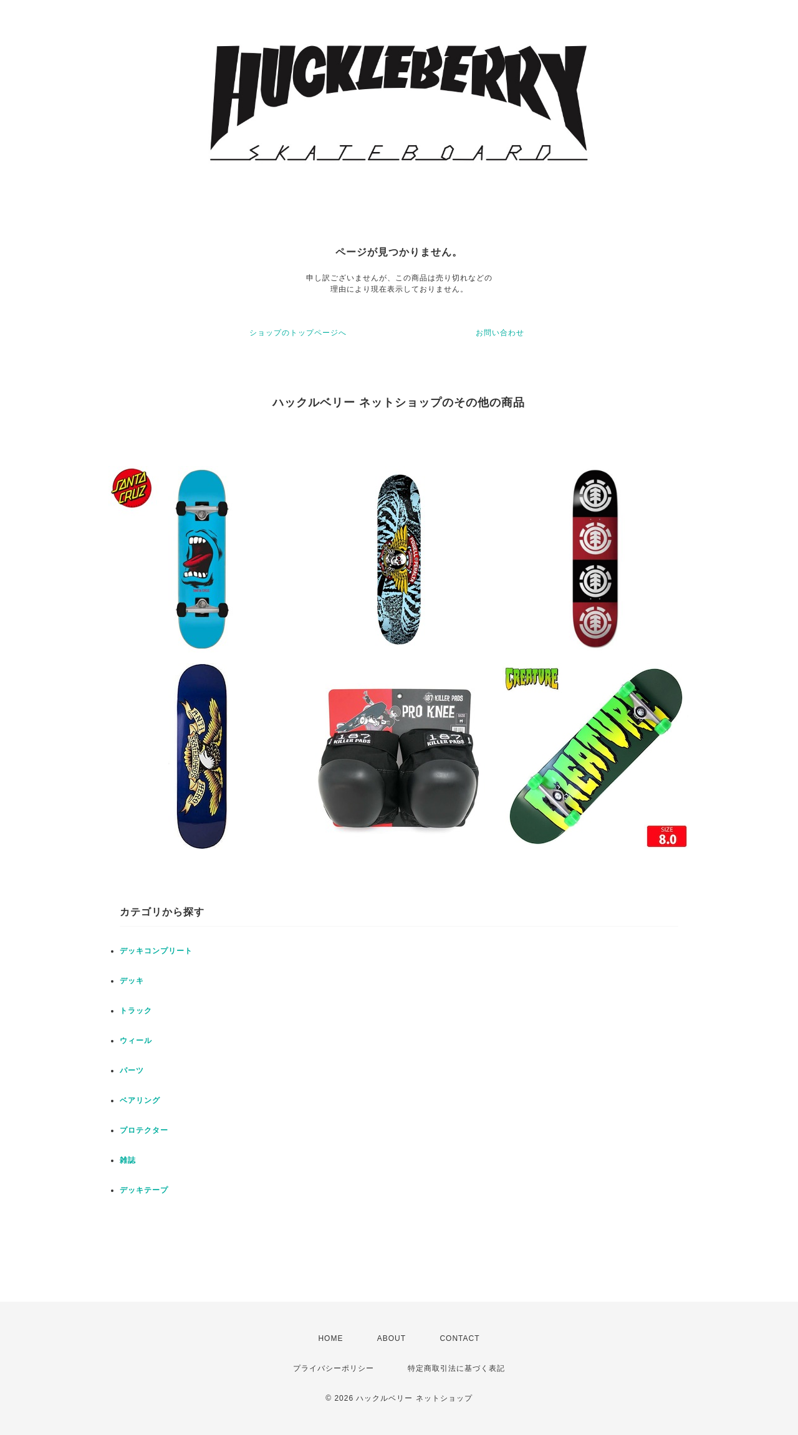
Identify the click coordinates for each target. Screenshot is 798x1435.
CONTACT (459, 1338)
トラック (136, 1010)
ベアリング (140, 1100)
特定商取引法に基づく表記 (456, 1368)
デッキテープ (144, 1190)
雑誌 (128, 1160)
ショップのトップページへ (298, 332)
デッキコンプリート (156, 950)
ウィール (136, 1040)
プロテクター (144, 1130)
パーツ (132, 1070)
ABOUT (391, 1338)
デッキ (132, 980)
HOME (330, 1338)
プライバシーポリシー (333, 1368)
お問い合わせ (500, 332)
